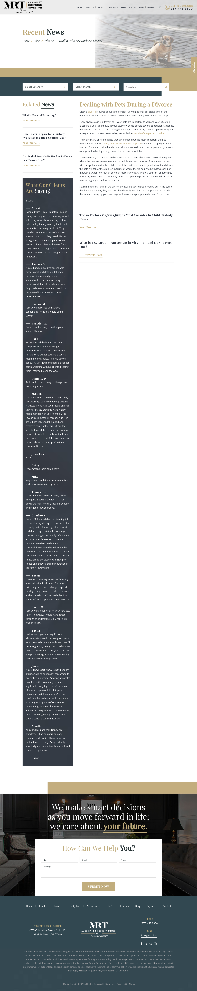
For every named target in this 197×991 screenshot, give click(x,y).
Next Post (85, 227)
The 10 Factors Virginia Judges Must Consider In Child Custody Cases (126, 217)
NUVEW (65, 984)
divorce (92, 111)
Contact (151, 7)
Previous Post (93, 255)
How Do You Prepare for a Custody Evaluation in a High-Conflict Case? (44, 135)
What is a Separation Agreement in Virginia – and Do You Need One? (126, 244)
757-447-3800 (182, 9)
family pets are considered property (122, 143)
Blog (141, 7)
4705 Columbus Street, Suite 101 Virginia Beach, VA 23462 (48, 932)
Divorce (101, 7)
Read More (30, 120)
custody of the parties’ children (148, 133)
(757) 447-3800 (149, 923)
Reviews (132, 7)
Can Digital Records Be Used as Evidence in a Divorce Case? (47, 158)
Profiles (90, 7)
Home (80, 7)
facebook (141, 943)
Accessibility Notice (126, 984)
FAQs (123, 7)
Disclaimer (110, 984)
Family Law (113, 7)
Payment (151, 906)
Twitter (146, 943)
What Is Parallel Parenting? (39, 115)
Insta (155, 943)
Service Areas (94, 906)
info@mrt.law (149, 935)
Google (150, 943)
